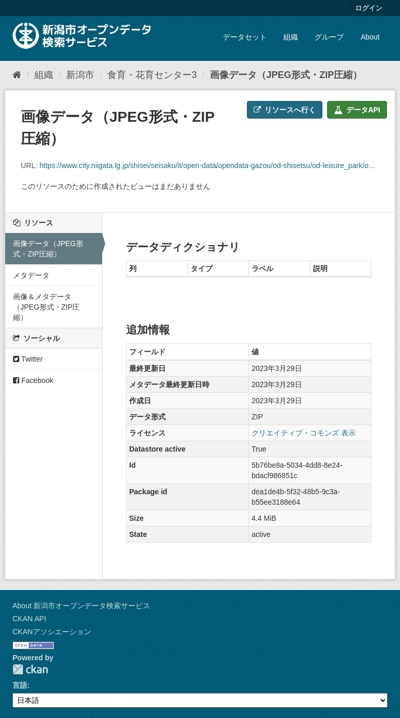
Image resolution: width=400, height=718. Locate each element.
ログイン (368, 8)
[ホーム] (16, 75)
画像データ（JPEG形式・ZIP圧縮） (286, 75)
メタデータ (31, 275)
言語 (19, 685)
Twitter (28, 359)
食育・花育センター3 (152, 75)
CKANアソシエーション (51, 631)
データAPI (357, 110)
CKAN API (29, 618)
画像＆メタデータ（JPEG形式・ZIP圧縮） (46, 307)
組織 (290, 37)
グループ (329, 37)
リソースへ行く (285, 110)
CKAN (30, 669)
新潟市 (80, 75)
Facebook (33, 380)
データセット (245, 37)
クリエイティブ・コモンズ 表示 (304, 433)
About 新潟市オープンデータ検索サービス (81, 605)
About (370, 37)
